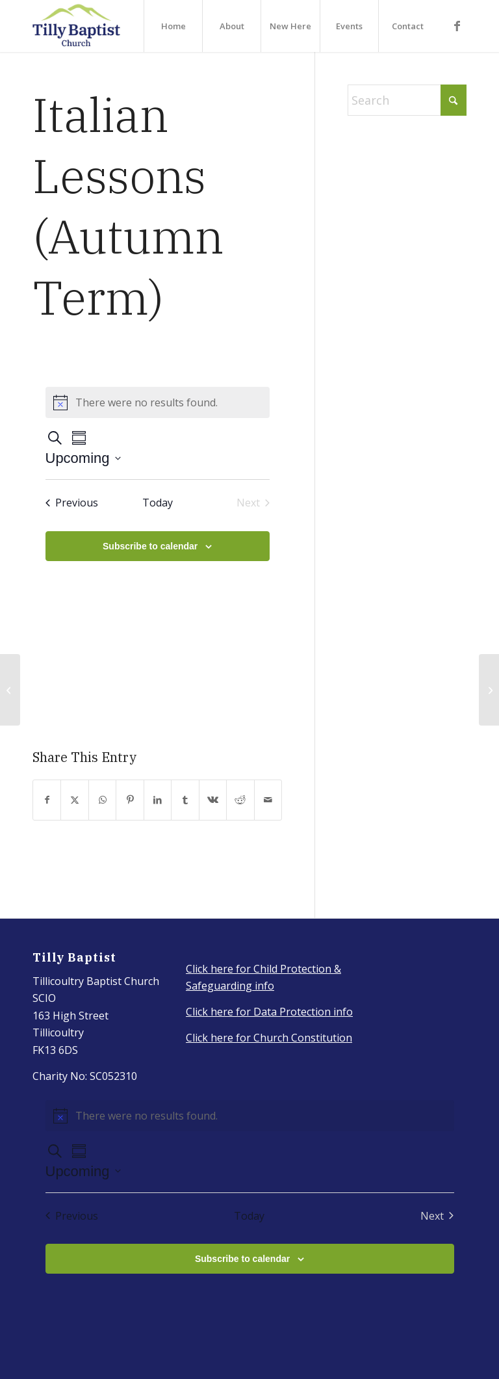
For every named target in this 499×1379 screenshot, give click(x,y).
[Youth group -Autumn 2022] (10, 690)
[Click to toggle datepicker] (83, 458)
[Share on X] (74, 800)
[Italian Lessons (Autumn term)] (489, 690)
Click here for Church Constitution (269, 1038)
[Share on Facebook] (46, 800)
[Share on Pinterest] (129, 800)
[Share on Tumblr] (185, 800)
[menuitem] (173, 26)
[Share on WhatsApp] (102, 800)
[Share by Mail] (268, 800)
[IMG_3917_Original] (76, 26)
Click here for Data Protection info (269, 1012)
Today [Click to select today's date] (157, 502)
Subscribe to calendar (150, 546)
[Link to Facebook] (457, 25)
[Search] (407, 100)
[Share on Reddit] (240, 800)
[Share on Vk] (212, 800)
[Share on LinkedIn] (157, 800)
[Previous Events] (71, 502)
